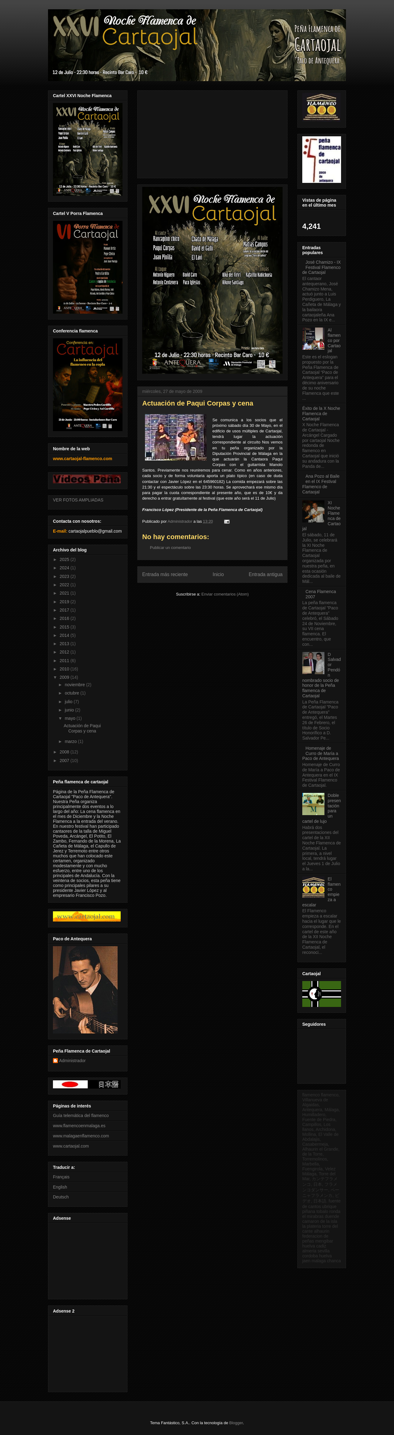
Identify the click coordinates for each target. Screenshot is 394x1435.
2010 (65, 668)
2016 (65, 618)
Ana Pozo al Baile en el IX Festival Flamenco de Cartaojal (321, 484)
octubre (72, 693)
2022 (65, 584)
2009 (65, 677)
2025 (65, 559)
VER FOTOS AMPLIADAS (78, 499)
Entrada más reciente (165, 574)
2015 (65, 627)
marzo (71, 741)
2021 (65, 593)
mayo (70, 718)
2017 (65, 610)
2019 (65, 601)
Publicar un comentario (170, 547)
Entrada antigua (266, 574)
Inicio (218, 574)
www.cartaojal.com (71, 1146)
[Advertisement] (87, 1259)
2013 (65, 643)
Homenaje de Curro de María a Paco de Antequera (320, 753)
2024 (65, 567)
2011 (65, 660)
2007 (65, 760)
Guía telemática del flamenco (81, 1115)
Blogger (236, 1423)
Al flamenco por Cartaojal (334, 340)
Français (61, 1176)
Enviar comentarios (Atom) (225, 594)
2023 (65, 576)
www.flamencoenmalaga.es (79, 1125)
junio (70, 709)
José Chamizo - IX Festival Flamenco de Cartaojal (321, 267)
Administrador (72, 1060)
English (60, 1187)
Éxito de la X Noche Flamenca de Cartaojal (321, 413)
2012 (65, 651)
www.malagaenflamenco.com (81, 1135)
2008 (65, 751)
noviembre (75, 684)
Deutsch (61, 1196)
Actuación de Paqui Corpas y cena (82, 728)
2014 (65, 635)
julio (69, 701)
